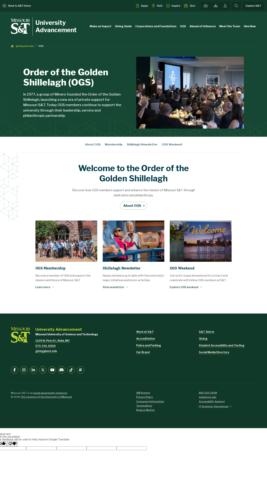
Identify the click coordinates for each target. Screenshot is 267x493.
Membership (113, 144)
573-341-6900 (45, 346)
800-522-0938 (208, 392)
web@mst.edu (207, 397)
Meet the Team (229, 26)
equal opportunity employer (50, 393)
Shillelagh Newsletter (142, 144)
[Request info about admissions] (173, 6)
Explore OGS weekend (184, 287)
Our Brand (143, 352)
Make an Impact (100, 26)
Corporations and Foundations (155, 26)
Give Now (250, 26)
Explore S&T (253, 5)
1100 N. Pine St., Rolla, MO (52, 340)
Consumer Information (150, 401)
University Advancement (56, 26)
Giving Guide (123, 26)
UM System (143, 392)
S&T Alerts (206, 331)
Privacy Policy (144, 397)
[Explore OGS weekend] (201, 241)
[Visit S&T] (157, 6)
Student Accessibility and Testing (221, 345)
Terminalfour (144, 405)
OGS (183, 26)
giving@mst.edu (46, 351)
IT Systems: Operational (213, 406)
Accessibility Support (212, 401)
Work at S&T (145, 331)
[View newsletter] (133, 241)
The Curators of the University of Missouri (46, 396)
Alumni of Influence (203, 26)
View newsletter (113, 287)
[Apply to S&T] (142, 6)
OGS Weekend (172, 144)
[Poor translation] (12, 444)
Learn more (42, 287)
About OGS (93, 144)
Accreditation (145, 338)
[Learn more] (66, 241)
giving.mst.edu (25, 46)
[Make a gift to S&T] (189, 6)
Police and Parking (148, 345)
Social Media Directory (214, 352)
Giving (203, 338)
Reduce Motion (145, 410)
